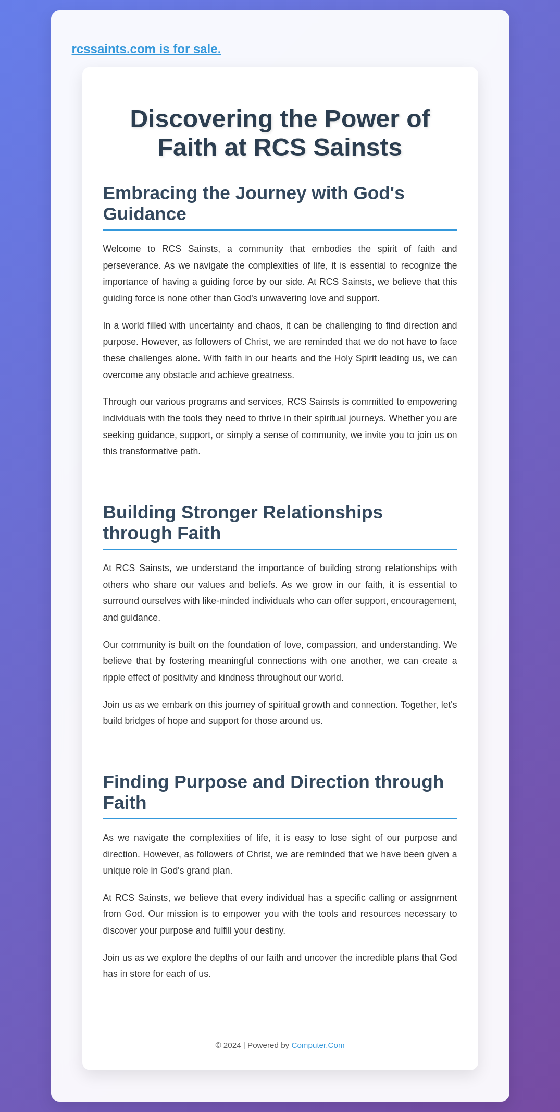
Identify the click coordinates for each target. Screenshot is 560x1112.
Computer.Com (317, 1045)
